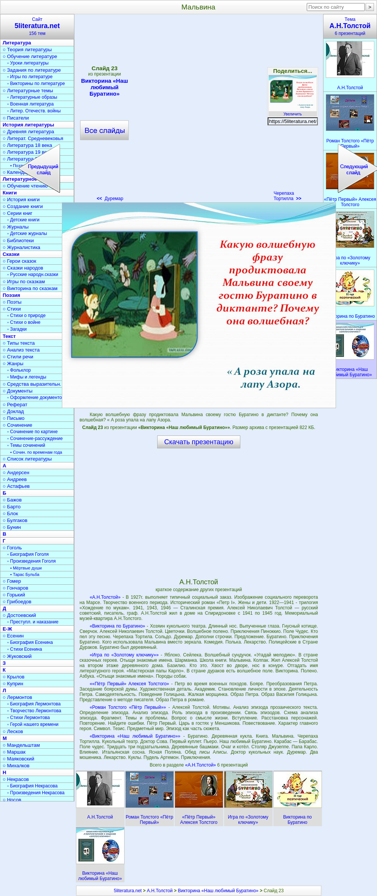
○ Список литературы (27, 459)
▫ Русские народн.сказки (32, 274)
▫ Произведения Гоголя (31, 561)
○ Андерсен (16, 472)
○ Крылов (13, 677)
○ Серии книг (17, 213)
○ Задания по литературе (32, 70)
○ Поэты (12, 302)
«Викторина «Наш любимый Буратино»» (135, 736)
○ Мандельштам (21, 745)
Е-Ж (7, 629)
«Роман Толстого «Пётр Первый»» (128, 707)
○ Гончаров (15, 588)
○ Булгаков (15, 520)
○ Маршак (14, 752)
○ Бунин (12, 527)
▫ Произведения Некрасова (36, 792)
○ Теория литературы (27, 49)
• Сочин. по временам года (36, 452)
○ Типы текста (19, 343)
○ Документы (17, 391)
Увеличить (293, 112)
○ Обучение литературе (30, 56)
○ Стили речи (18, 357)
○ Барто (12, 507)
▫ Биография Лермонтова (34, 704)
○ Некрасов (16, 779)
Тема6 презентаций (350, 26)
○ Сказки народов (23, 268)
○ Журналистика (21, 247)
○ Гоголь (12, 548)
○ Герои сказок (19, 261)
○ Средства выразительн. (32, 384)
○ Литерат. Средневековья (33, 138)
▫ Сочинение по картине (32, 431)
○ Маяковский (18, 759)
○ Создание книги (23, 206)
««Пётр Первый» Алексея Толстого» (129, 683)
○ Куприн (13, 683)
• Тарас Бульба (24, 574)
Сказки (11, 254)
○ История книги (21, 199)
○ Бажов (12, 500)
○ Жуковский (17, 656)
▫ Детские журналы (27, 233)
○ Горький (14, 595)
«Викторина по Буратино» (117, 626)
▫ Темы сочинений (26, 445)
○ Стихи (12, 309)
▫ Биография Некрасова (32, 786)
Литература (17, 43)
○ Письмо (14, 418)
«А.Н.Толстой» (105, 597)
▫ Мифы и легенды (26, 377)
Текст (9, 336)
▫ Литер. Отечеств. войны (34, 111)
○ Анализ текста (21, 350)
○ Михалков (16, 765)
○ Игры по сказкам (24, 281)
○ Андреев (15, 479)
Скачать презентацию (198, 442)
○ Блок (10, 513)
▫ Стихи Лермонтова (28, 717)
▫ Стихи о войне (23, 322)
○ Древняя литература (28, 131)
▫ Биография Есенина (30, 642)
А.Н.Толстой (160, 890)
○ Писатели (16, 118)
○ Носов (12, 800)
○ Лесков (13, 731)
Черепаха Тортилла (287, 196)
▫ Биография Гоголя (28, 554)
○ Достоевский (19, 615)
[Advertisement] (94, 110)
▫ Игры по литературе (29, 76)
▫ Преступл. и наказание (32, 622)
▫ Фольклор (19, 370)
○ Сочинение (17, 425)
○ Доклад (13, 411)
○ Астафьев (16, 486)
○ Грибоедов (17, 601)
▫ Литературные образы (32, 97)
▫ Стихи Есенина (24, 649)
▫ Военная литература (30, 104)
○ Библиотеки (18, 240)
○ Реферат (15, 404)
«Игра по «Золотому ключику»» (124, 655)
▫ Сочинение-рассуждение (35, 438)
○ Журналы (15, 227)
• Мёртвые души (26, 568)
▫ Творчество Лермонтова (34, 710)
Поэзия (11, 295)
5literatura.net (128, 890)
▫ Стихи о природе (26, 315)
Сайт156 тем (37, 26)
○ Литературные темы (28, 90)
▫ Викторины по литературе (36, 83)
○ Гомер (12, 581)
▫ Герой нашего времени (32, 724)
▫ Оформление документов (35, 397)
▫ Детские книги (23, 219)
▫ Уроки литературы (28, 63)
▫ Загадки (17, 329)
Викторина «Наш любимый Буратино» (218, 890)
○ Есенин (13, 636)
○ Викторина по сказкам (30, 288)
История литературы (28, 125)
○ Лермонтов (17, 697)
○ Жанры (13, 363)
